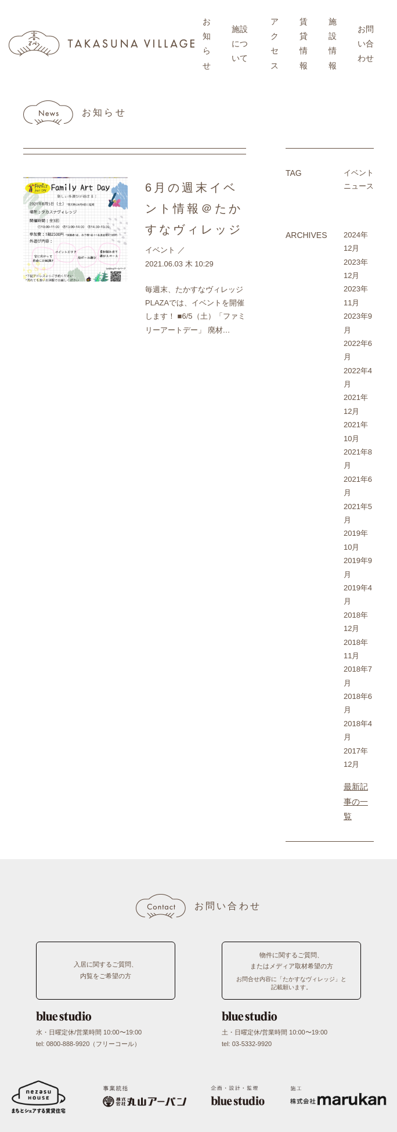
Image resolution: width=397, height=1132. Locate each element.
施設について (240, 43)
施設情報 (333, 43)
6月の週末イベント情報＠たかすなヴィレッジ (194, 208)
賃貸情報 (303, 43)
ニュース (359, 186)
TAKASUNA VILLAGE (101, 43)
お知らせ (207, 43)
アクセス (274, 43)
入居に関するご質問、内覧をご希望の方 (106, 970)
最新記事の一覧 (356, 801)
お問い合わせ (366, 43)
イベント (160, 250)
